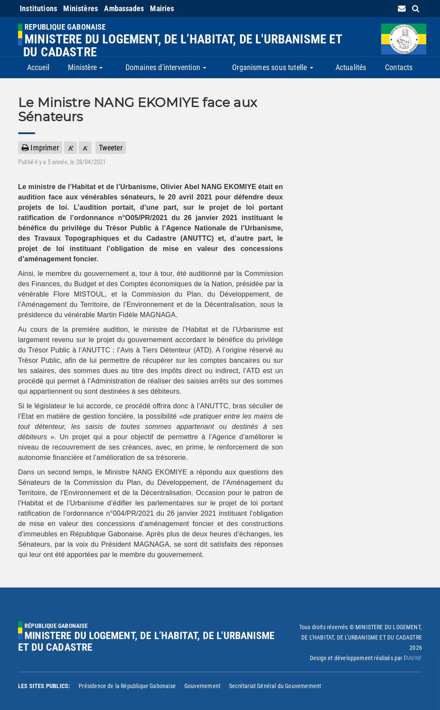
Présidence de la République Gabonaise (127, 685)
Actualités (351, 67)
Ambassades (124, 8)
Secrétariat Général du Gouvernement (275, 685)
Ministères (80, 8)
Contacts (398, 67)
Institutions (38, 8)
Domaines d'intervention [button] (165, 67)
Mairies (162, 8)
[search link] (415, 8)
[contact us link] (402, 8)
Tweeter (110, 147)
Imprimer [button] (40, 147)
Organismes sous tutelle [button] (272, 67)
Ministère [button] (85, 67)
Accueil (38, 67)
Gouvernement (202, 685)
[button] (70, 147)
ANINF (414, 658)
